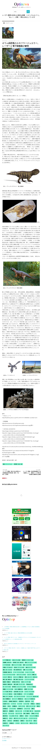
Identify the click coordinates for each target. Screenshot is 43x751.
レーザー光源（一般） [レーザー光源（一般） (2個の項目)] (28, 711)
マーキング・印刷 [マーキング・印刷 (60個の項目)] (31, 686)
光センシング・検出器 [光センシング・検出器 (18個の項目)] (30, 699)
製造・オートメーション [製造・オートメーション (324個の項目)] (30, 662)
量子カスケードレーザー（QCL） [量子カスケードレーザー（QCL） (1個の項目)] (20, 718)
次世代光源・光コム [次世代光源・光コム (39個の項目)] (18, 691)
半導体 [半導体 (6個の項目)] (32, 703)
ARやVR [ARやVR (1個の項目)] (10, 720)
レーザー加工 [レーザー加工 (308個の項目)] (6, 665)
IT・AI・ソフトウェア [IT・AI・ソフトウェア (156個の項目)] (19, 672)
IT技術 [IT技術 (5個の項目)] (38, 703)
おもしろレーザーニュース (14, 41)
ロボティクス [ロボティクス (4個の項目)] (22, 706)
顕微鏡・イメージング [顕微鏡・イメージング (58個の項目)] (8, 689)
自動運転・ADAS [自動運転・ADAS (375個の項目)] (7, 662)
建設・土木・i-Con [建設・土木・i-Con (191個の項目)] (7, 669)
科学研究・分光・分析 (18, 464)
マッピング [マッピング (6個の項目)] (26, 703)
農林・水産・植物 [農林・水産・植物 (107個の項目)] (7, 679)
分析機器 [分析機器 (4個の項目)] (14, 706)
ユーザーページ (6, 738)
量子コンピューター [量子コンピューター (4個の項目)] (31, 706)
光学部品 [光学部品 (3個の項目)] (5, 708)
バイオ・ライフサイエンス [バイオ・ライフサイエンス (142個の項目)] (9, 674)
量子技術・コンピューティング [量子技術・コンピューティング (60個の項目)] (18, 686)
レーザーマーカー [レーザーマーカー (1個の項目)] (33, 718)
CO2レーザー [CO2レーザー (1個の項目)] (29, 720)
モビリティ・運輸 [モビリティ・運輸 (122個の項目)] (31, 674)
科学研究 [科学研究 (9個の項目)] (21, 701)
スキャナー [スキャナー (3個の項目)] (27, 708)
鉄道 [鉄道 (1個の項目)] (35, 720)
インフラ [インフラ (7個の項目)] (19, 703)
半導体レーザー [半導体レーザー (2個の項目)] (34, 713)
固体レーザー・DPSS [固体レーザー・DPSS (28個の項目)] (7, 696)
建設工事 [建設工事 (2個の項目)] (5, 716)
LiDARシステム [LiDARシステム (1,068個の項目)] (16, 660)
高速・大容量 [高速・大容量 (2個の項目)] (27, 713)
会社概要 (4, 740)
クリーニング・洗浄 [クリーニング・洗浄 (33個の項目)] (7, 694)
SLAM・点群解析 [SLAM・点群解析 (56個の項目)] (18, 689)
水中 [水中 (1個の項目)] (10, 718)
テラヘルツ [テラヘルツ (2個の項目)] (11, 713)
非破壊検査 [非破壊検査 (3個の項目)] (20, 708)
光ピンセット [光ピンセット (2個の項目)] (19, 711)
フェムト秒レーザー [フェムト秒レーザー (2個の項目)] (13, 716)
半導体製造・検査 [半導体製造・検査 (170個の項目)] (7, 672)
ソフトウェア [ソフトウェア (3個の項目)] (12, 708)
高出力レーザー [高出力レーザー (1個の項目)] (33, 723)
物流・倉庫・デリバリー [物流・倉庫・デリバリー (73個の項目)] (19, 684)
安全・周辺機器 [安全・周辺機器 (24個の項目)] (6, 699)
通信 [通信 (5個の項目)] (4, 706)
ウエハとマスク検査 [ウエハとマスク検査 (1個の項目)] (34, 716)
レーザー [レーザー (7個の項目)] (13, 703)
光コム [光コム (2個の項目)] (5, 713)
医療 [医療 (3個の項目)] (38, 706)
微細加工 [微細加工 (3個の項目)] (5, 711)
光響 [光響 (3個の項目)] (32, 708)
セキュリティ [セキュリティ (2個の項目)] (19, 713)
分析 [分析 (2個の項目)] (26, 716)
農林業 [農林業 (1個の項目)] (22, 720)
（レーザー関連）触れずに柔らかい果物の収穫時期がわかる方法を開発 (18, 633)
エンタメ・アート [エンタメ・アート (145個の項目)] (29, 672)
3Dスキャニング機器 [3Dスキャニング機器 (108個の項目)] (18, 677)
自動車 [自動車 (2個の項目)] (21, 716)
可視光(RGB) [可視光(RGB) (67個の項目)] (29, 684)
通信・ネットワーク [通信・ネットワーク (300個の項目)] (16, 665)
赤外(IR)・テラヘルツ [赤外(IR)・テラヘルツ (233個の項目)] (19, 667)
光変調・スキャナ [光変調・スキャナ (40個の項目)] (28, 689)
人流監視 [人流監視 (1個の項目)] (11, 723)
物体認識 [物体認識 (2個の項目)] (11, 711)
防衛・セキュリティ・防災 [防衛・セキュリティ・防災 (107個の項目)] (31, 677)
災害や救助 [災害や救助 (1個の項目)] (16, 720)
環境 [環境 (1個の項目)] (4, 720)
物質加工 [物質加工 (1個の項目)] (5, 718)
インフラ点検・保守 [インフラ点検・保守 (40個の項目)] (7, 691)
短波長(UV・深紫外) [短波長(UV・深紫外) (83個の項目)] (7, 684)
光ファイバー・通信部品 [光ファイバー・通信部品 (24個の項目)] (17, 699)
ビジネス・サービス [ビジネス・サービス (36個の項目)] (29, 691)
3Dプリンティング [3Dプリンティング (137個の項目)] (21, 674)
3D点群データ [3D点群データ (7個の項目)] (6, 703)
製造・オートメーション (7, 464)
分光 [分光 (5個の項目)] (9, 706)
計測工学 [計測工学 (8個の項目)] (27, 701)
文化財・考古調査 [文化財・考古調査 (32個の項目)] (18, 694)
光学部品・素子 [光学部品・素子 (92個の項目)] (16, 682)
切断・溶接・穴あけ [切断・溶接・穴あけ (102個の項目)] (18, 679)
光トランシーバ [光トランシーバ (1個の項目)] (24, 723)
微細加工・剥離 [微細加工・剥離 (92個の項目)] (6, 682)
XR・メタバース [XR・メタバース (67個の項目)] (7, 686)
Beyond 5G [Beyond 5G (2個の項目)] (37, 711)
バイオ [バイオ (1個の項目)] (17, 723)
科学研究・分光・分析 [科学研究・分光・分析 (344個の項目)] (18, 662)
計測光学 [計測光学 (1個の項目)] (5, 723)
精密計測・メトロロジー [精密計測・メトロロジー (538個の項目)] (27, 660)
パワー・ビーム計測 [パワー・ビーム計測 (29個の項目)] (28, 694)
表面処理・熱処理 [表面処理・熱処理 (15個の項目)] (13, 701)
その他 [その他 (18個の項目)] (5, 701)
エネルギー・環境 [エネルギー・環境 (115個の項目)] (7, 677)
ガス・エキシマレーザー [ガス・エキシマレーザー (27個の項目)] (19, 696)
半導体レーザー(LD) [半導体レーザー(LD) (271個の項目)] (7, 667)
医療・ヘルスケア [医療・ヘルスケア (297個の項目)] (27, 665)
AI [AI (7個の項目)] (32, 701)
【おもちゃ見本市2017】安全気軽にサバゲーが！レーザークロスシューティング (20, 643)
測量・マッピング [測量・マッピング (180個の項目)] (27, 669)
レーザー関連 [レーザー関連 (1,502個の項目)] (6, 660)
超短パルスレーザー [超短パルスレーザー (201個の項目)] (30, 667)
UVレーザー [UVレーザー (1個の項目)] (6, 725)
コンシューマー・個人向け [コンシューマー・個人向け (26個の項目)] (32, 696)
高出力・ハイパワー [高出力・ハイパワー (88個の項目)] (25, 682)
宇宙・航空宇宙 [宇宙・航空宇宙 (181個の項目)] (18, 669)
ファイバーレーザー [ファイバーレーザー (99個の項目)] (29, 679)
